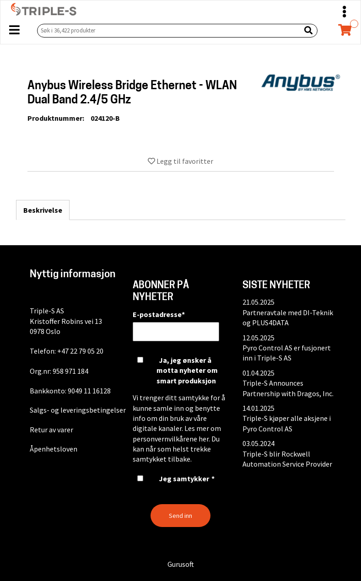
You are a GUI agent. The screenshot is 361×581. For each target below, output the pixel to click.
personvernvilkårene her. (171, 438)
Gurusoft (180, 564)
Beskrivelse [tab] (42, 210)
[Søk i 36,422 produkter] (167, 30)
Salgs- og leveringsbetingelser (78, 409)
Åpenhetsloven (53, 448)
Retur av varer (51, 429)
